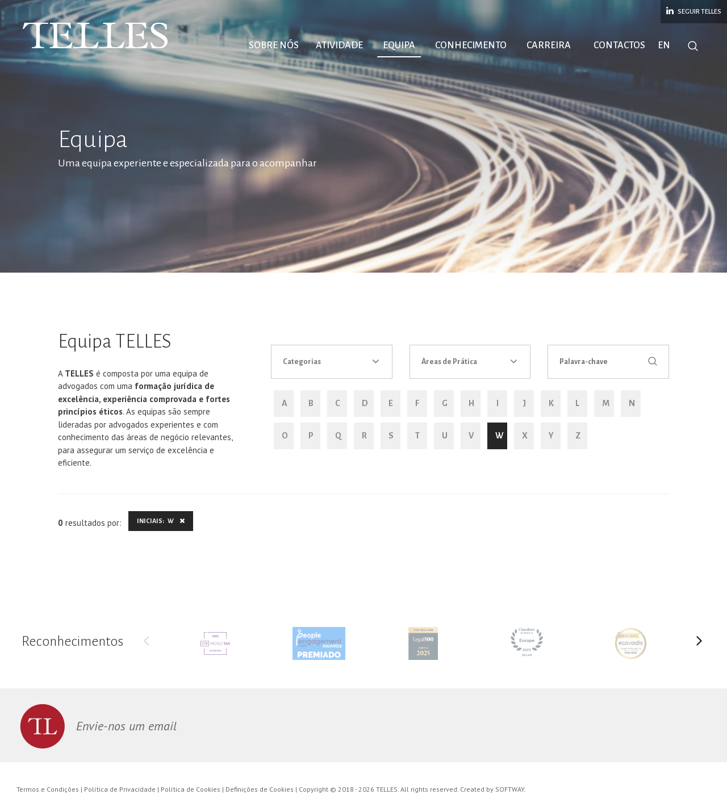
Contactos (619, 45)
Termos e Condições (47, 789)
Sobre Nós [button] (274, 45)
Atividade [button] (339, 45)
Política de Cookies (190, 789)
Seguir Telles (693, 10)
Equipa (399, 45)
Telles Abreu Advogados (96, 36)
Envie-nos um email (126, 726)
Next (699, 643)
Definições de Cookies (259, 789)
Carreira (549, 45)
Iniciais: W (161, 520)
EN (664, 45)
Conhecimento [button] (471, 45)
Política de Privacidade (120, 789)
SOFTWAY (509, 789)
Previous (146, 643)
